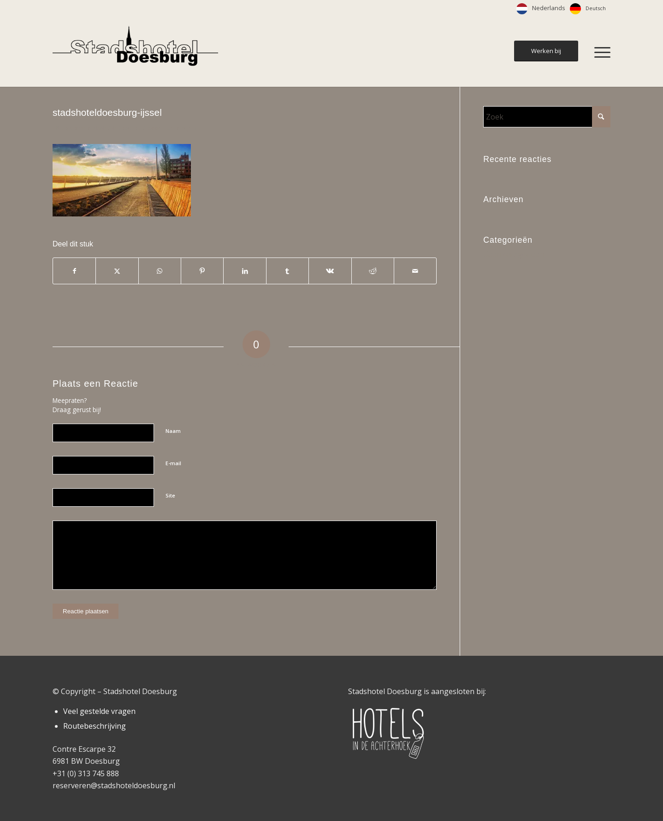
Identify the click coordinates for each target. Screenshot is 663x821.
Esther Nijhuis (181, 128)
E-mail (173, 463)
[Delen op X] (117, 271)
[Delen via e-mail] (415, 271)
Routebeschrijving (94, 726)
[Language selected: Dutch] (563, 8)
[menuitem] (599, 52)
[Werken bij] (546, 51)
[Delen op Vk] (330, 271)
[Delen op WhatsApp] (160, 271)
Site (170, 495)
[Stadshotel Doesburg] (135, 52)
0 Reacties (126, 128)
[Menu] (599, 52)
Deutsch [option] (596, 8)
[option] (587, 8)
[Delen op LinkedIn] (245, 271)
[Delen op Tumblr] (287, 271)
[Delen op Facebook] (74, 271)
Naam (173, 430)
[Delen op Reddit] (373, 271)
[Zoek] (546, 116)
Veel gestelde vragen (99, 711)
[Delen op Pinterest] (202, 271)
